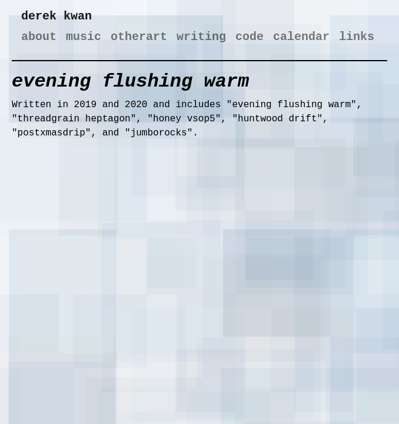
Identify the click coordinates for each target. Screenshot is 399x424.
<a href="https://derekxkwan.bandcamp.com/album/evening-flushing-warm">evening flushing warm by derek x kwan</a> (129, 250)
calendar (301, 37)
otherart (139, 37)
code (249, 37)
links (356, 37)
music (83, 37)
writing (201, 37)
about (38, 37)
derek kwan (56, 16)
